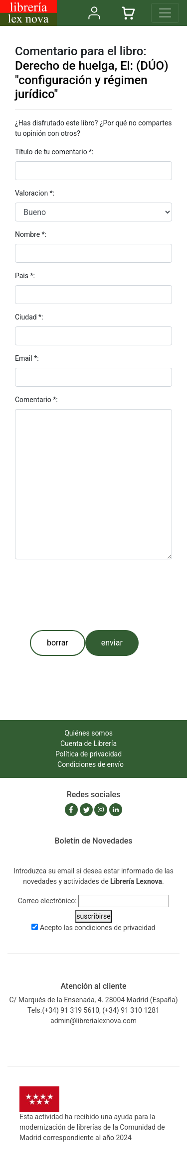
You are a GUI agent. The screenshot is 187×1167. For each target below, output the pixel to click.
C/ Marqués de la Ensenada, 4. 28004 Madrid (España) (93, 1000)
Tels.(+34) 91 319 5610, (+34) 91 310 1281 (93, 1010)
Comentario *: (36, 400)
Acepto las (98, 928)
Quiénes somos (88, 733)
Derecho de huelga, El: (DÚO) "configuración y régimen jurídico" (92, 80)
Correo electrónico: (47, 901)
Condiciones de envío (90, 764)
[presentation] (91, 594)
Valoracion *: (34, 193)
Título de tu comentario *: (54, 152)
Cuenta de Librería (88, 743)
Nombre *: (30, 234)
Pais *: (25, 276)
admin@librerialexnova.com (93, 1021)
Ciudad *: (29, 317)
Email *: (27, 358)
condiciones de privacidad (114, 928)
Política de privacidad (88, 754)
